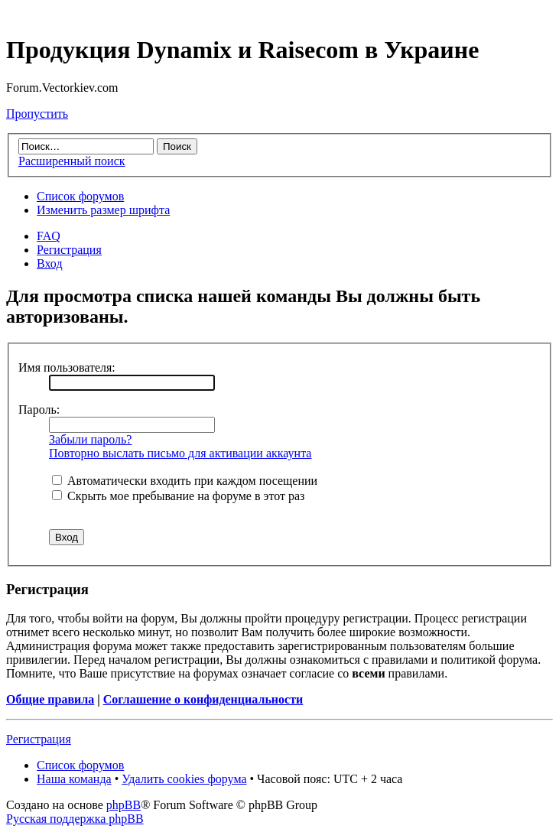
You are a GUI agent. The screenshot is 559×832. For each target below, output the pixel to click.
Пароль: (39, 409)
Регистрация (69, 249)
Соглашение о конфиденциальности (203, 699)
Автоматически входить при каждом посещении (184, 480)
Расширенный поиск (71, 160)
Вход (50, 263)
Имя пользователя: (66, 367)
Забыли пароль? (90, 439)
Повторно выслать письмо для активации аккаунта (180, 453)
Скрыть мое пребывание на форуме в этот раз (178, 495)
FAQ (48, 235)
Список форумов (80, 196)
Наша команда (74, 778)
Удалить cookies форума (184, 778)
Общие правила (50, 699)
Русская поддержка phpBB (75, 818)
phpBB (123, 804)
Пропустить (37, 113)
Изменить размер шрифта (103, 209)
